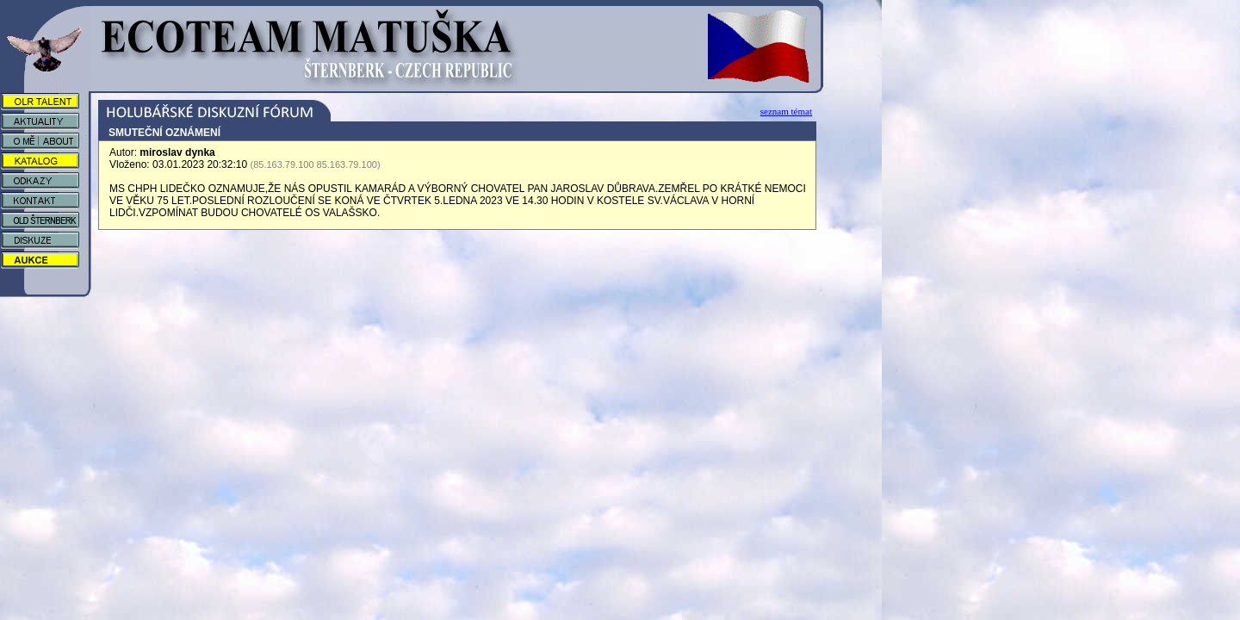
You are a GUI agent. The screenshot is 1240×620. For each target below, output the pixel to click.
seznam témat (786, 111)
